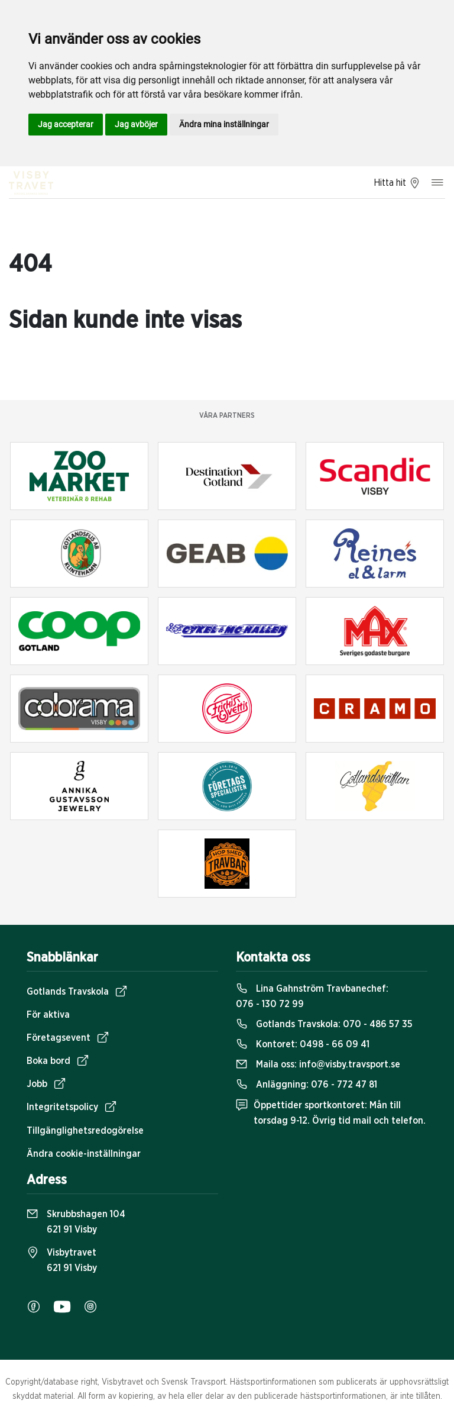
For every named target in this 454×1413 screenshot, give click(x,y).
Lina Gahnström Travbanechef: (312, 996)
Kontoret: (302, 1044)
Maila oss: (318, 1064)
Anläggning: (306, 1084)
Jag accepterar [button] (65, 124)
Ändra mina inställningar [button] (224, 124)
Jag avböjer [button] (136, 124)
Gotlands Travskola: (324, 1024)
